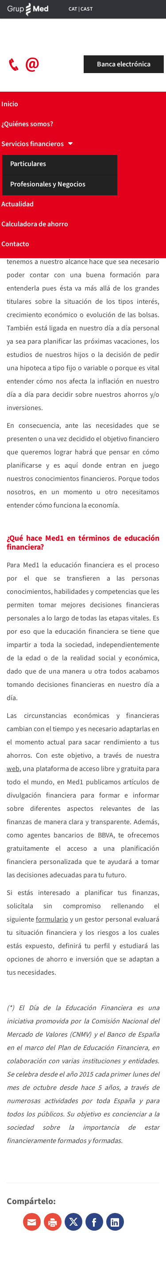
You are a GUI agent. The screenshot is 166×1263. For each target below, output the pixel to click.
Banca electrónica (124, 64)
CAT (73, 9)
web (13, 769)
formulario (52, 919)
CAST (87, 9)
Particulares (28, 164)
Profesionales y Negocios (47, 184)
